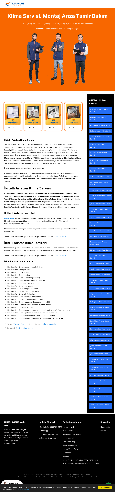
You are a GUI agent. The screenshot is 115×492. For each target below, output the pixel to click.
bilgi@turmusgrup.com (49, 434)
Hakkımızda (105, 427)
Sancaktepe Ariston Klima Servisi (99, 322)
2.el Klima (67, 453)
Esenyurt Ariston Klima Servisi (98, 224)
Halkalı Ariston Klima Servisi (100, 263)
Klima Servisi (9, 218)
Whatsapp (44, 431)
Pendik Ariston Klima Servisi (100, 315)
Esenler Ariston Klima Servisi (100, 217)
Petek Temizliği (69, 442)
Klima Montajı (68, 438)
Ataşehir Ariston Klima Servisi (98, 118)
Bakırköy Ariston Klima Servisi (98, 146)
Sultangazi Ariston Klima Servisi (99, 368)
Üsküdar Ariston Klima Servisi (98, 390)
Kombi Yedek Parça (70, 449)
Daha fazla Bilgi (23, 489)
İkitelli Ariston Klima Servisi (100, 269)
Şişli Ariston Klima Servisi (99, 354)
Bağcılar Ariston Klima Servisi (100, 131)
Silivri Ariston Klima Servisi (99, 340)
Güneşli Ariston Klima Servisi (100, 250)
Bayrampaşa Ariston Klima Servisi (99, 162)
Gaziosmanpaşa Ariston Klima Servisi (98, 243)
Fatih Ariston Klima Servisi (99, 236)
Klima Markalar (49, 324)
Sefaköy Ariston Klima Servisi (100, 334)
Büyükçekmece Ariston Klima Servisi (100, 197)
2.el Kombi (67, 456)
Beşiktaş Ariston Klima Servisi (98, 170)
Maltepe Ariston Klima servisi (100, 302)
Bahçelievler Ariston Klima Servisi (99, 138)
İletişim (103, 431)
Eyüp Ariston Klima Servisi (99, 231)
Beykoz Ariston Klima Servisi (100, 176)
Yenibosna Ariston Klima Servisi (99, 398)
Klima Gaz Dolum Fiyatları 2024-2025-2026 (80, 460)
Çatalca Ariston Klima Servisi (100, 204)
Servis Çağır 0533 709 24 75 (51, 427)
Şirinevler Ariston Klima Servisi (98, 347)
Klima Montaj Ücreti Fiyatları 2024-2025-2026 (81, 464)
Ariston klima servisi (24, 328)
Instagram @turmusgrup (49, 438)
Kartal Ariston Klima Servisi (100, 288)
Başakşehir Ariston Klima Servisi (99, 154)
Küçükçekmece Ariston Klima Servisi (100, 295)
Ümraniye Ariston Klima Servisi (98, 382)
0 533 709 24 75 (59, 236)
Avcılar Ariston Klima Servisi (100, 125)
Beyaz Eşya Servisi (70, 445)
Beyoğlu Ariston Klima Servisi (100, 190)
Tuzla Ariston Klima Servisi (99, 375)
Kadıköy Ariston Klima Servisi (100, 275)
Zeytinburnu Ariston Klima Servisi (99, 406)
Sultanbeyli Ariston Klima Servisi (99, 360)
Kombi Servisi (68, 427)
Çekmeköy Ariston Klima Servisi (99, 210)
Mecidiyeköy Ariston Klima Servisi (99, 308)
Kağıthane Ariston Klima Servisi (99, 281)
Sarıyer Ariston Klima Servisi (100, 329)
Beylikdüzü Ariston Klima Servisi (99, 183)
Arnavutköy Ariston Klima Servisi (99, 110)
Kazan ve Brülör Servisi (72, 434)
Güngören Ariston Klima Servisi (98, 257)
